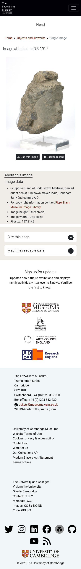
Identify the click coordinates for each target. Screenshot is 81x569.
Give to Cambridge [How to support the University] (25, 491)
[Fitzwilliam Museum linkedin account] (47, 529)
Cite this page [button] (18, 237)
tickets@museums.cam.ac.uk (38, 404)
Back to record (53, 157)
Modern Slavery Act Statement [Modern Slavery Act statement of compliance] (33, 457)
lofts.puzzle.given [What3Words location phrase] (44, 409)
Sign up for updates (40, 272)
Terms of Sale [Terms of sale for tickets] (22, 462)
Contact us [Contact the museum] (20, 443)
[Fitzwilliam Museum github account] (72, 529)
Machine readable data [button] (25, 250)
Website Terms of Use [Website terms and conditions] (27, 434)
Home (8, 38)
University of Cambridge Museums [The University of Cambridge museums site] (35, 429)
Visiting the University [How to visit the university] (27, 486)
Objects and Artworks (31, 38)
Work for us (20, 448)
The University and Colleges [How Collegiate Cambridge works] (31, 482)
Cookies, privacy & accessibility (33, 438)
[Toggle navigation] (73, 8)
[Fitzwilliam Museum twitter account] (9, 529)
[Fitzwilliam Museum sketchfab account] (60, 529)
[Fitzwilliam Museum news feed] (47, 541)
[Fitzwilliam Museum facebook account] (34, 529)
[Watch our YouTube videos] (34, 541)
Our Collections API (25, 452)
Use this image (27, 157)
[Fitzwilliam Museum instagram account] (22, 529)
